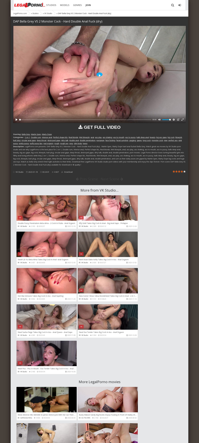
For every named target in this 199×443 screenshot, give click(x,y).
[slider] (85, 119)
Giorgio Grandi (25, 418)
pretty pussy (24, 143)
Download (67, 172)
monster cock (157, 140)
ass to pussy (130, 137)
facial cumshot (122, 140)
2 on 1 (27, 137)
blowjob (178, 137)
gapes (139, 140)
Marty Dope (47, 134)
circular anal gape (28, 140)
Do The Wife (80, 345)
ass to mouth (118, 137)
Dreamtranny (136, 345)
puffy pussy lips (36, 143)
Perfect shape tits (60, 137)
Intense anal (47, 137)
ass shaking (107, 137)
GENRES (75, 5)
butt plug (16, 140)
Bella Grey (26, 134)
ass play (98, 137)
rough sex (64, 143)
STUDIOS (49, 5)
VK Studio (19, 172)
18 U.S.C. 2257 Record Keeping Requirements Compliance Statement (94, 438)
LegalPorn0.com (32, 438)
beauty (152, 137)
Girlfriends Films (26, 345)
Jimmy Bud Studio (82, 418)
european (100, 140)
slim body (78, 143)
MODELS (62, 5)
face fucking (110, 140)
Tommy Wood (25, 382)
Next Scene (112, 178)
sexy (71, 143)
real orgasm (48, 143)
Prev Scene (87, 178)
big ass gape (161, 137)
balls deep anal (143, 137)
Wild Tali (134, 418)
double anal (74, 140)
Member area (31, 431)
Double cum (36, 137)
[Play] (16, 120)
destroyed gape (53, 140)
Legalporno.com (27, 5)
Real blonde (73, 137)
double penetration (87, 140)
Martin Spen (36, 134)
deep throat (41, 140)
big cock (171, 137)
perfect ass (173, 140)
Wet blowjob (84, 137)
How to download (49, 431)
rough (56, 143)
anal (92, 137)
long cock (147, 140)
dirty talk (64, 140)
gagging (132, 140)
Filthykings (79, 382)
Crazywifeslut (136, 382)
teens (85, 143)
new (165, 140)
